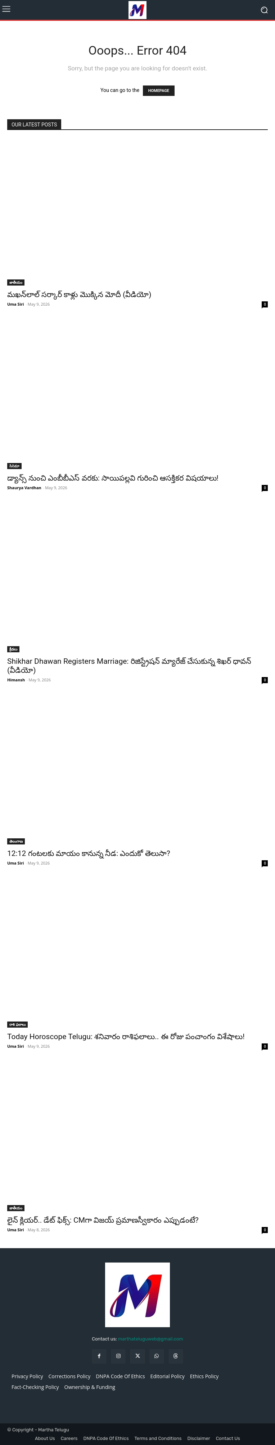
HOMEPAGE (158, 90)
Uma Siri (15, 304)
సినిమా (14, 465)
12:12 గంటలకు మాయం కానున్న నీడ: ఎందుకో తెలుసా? (88, 853)
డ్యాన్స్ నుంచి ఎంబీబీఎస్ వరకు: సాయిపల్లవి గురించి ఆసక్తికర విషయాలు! (112, 478)
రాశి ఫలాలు (17, 1024)
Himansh (16, 679)
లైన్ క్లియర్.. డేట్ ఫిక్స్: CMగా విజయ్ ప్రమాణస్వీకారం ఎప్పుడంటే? (103, 1220)
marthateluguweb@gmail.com (150, 1339)
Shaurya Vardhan (24, 487)
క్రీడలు (13, 649)
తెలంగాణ (16, 841)
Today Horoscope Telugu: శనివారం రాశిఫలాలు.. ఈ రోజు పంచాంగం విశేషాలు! (126, 1036)
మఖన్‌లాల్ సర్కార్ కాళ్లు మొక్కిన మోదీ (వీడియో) (79, 294)
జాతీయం (15, 282)
